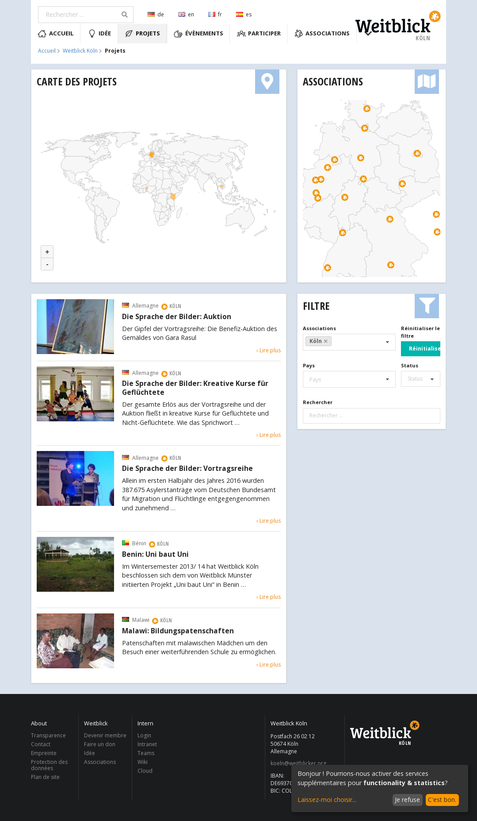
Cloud (145, 770)
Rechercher (317, 402)
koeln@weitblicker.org (298, 763)
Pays (309, 365)
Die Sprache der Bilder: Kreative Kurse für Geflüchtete (195, 388)
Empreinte (44, 753)
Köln (318, 341)
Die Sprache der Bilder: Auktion (176, 316)
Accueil (56, 33)
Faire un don (99, 744)
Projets (142, 33)
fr (215, 14)
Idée (99, 33)
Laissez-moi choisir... (327, 799)
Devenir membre (105, 735)
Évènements (198, 33)
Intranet (147, 744)
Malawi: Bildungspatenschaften (178, 631)
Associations (322, 33)
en (186, 14)
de (156, 14)
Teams (145, 753)
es (244, 14)
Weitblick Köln (80, 50)
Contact (40, 744)
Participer (259, 33)
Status (409, 365)
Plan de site (45, 776)
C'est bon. (442, 799)
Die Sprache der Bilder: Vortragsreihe (187, 468)
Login (144, 735)
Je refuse (407, 799)
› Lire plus (268, 350)
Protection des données (49, 765)
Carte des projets (77, 81)
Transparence (48, 735)
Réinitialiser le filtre (420, 332)
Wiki (142, 762)
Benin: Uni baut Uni (155, 554)
